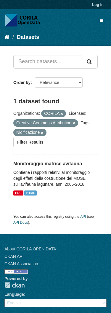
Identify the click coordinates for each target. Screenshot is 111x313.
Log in (98, 4)
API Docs (20, 222)
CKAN (14, 285)
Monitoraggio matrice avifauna (47, 163)
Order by (21, 82)
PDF (18, 193)
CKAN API (14, 256)
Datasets (28, 37)
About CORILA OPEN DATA (30, 249)
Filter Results (30, 142)
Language (14, 294)
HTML (30, 193)
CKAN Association (21, 263)
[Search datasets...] (47, 62)
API (83, 217)
